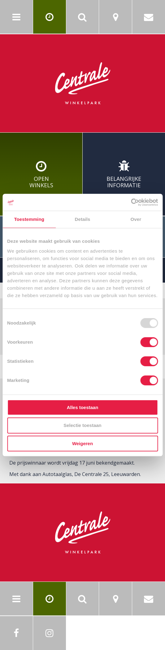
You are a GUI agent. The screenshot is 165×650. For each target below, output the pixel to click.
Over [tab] (136, 219)
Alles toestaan (82, 407)
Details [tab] (82, 219)
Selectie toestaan (82, 425)
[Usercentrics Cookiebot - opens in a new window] (131, 202)
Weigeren (82, 443)
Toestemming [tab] (29, 219)
